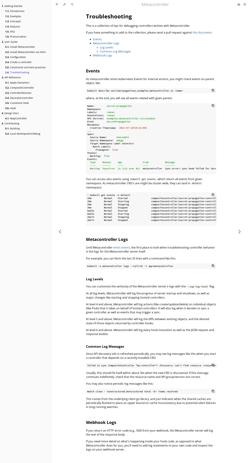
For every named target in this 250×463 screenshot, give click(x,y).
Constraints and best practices (25, 67)
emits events (121, 247)
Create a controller (18, 62)
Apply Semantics (17, 82)
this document (202, 32)
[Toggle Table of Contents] (56, 4)
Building (12, 128)
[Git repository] (244, 4)
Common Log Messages (115, 51)
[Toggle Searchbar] (72, 4)
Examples (13, 16)
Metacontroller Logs (106, 43)
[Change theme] (64, 4)
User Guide (10, 41)
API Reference (11, 77)
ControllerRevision (18, 92)
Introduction (14, 11)
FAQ (10, 31)
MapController (16, 118)
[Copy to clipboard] (213, 90)
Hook (10, 108)
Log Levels (106, 47)
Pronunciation (15, 36)
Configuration (15, 57)
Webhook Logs (102, 55)
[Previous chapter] (60, 231)
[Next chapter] (239, 231)
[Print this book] (239, 4)
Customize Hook (17, 103)
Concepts (13, 21)
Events (97, 39)
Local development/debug (22, 133)
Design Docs (10, 113)
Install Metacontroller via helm (25, 52)
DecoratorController (19, 98)
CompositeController (19, 87)
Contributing (10, 123)
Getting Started (12, 6)
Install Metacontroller (20, 46)
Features (12, 26)
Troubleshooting (17, 72)
